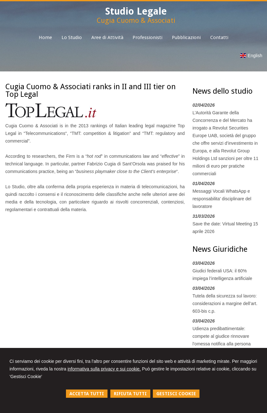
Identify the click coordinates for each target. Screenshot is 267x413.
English (251, 55)
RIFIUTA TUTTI (130, 393)
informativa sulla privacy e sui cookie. (104, 368)
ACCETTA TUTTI (86, 393)
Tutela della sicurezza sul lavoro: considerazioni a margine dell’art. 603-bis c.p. (224, 303)
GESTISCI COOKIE (176, 393)
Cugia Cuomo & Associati (136, 20)
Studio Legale (136, 11)
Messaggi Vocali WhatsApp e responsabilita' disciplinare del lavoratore (221, 199)
